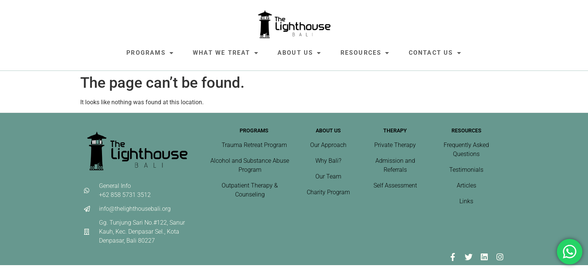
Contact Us (435, 52)
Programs (150, 52)
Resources (365, 52)
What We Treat (226, 52)
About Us (300, 52)
